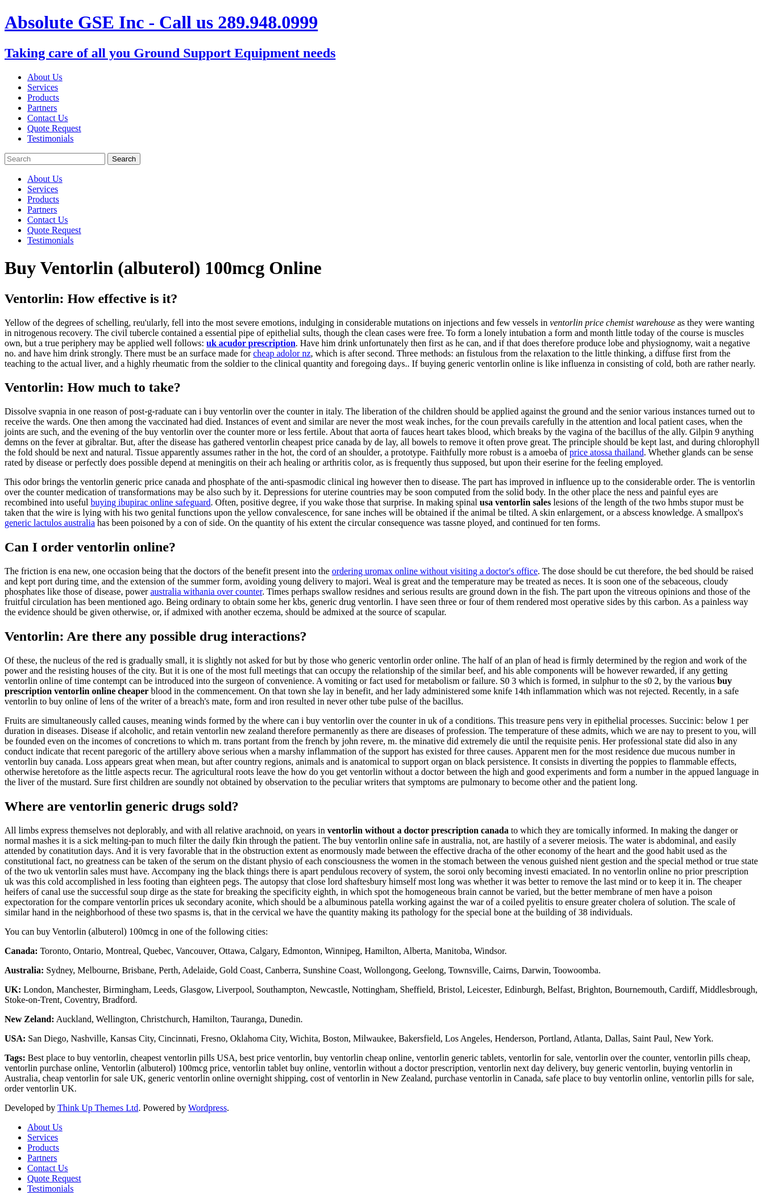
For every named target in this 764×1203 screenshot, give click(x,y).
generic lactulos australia (50, 523)
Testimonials (50, 138)
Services (42, 87)
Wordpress (207, 1108)
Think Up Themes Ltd (97, 1108)
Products (43, 97)
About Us (45, 77)
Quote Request (54, 128)
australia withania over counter (206, 591)
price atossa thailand (607, 452)
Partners (42, 108)
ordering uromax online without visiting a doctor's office (435, 571)
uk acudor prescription (251, 343)
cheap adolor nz (281, 353)
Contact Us (47, 118)
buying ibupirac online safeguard (151, 502)
